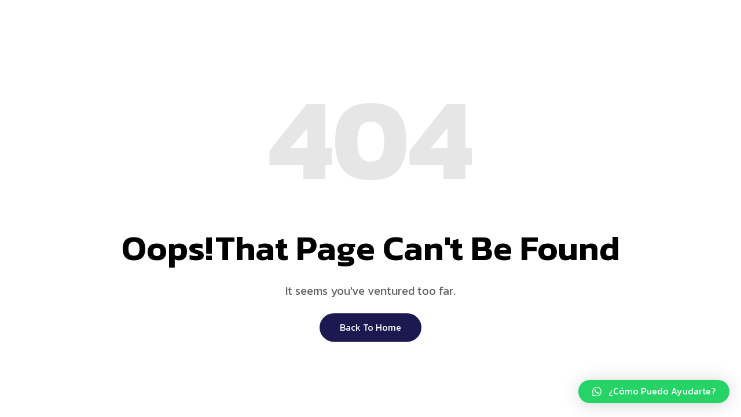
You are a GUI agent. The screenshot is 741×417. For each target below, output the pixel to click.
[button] (653, 391)
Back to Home (370, 327)
